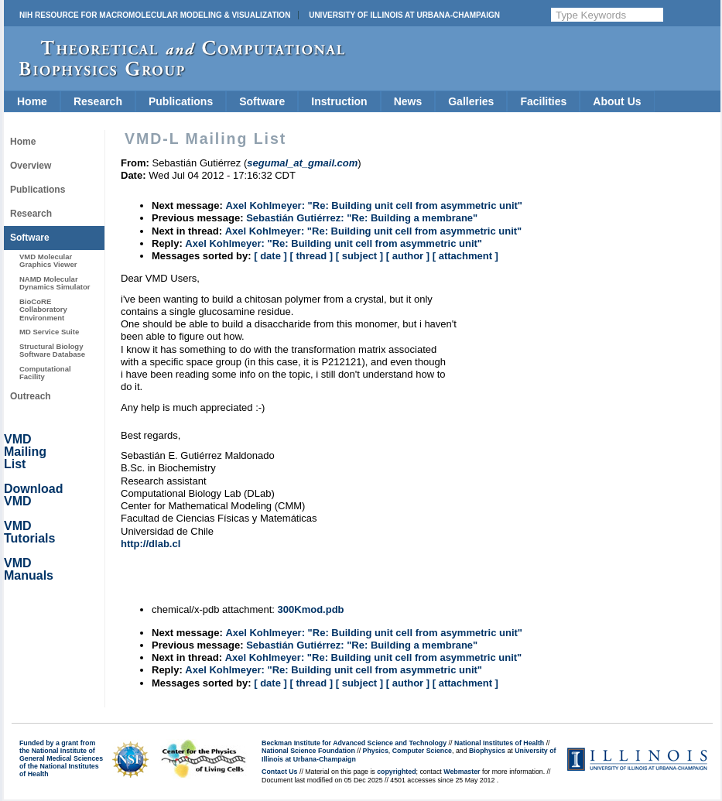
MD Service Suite (49, 331)
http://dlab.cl (150, 543)
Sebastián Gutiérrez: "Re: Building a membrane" (361, 218)
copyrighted (396, 771)
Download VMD (33, 495)
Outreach (30, 396)
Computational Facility (45, 373)
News (408, 101)
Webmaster (461, 771)
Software (262, 101)
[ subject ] (359, 256)
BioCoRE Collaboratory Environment (43, 309)
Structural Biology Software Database (52, 350)
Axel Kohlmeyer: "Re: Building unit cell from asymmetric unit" (373, 205)
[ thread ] (311, 256)
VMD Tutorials (29, 532)
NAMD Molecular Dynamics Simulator (55, 283)
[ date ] (270, 256)
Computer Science (422, 751)
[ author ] (407, 256)
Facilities (543, 101)
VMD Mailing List (25, 452)
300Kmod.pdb (311, 609)
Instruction (339, 101)
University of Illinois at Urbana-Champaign (404, 15)
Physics (375, 751)
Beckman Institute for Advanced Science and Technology (354, 743)
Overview (30, 165)
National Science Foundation (308, 751)
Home (32, 101)
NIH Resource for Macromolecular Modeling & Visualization (154, 15)
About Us (617, 101)
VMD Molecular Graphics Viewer (48, 260)
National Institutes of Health (499, 743)
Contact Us (279, 771)
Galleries (471, 101)
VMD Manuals (28, 569)
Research (98, 101)
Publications (181, 101)
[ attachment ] (465, 256)
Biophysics (487, 751)
